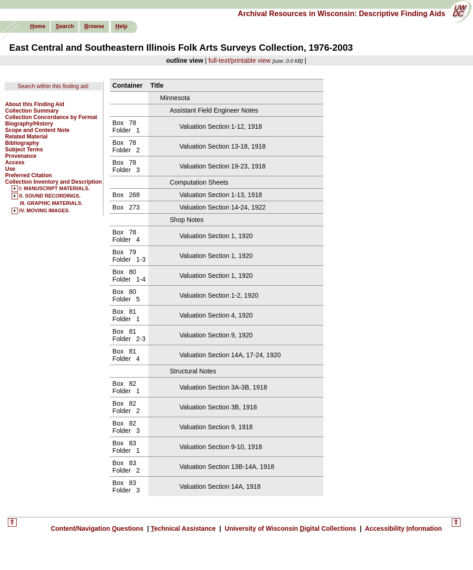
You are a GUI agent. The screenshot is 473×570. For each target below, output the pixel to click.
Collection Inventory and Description (53, 182)
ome (37, 26)
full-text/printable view (239, 60)
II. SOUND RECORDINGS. (50, 196)
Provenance (20, 156)
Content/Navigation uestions (98, 528)
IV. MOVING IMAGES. (44, 211)
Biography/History (29, 123)
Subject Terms (24, 149)
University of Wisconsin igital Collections (290, 528)
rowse (94, 26)
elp (121, 26)
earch (64, 26)
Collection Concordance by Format (51, 117)
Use (10, 169)
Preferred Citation (28, 175)
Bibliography (22, 143)
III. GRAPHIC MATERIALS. (51, 203)
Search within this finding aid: (53, 86)
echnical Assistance (184, 528)
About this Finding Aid (34, 104)
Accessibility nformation (403, 528)
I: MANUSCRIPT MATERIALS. (54, 189)
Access (14, 162)
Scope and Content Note (37, 130)
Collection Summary (32, 111)
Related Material (26, 136)
